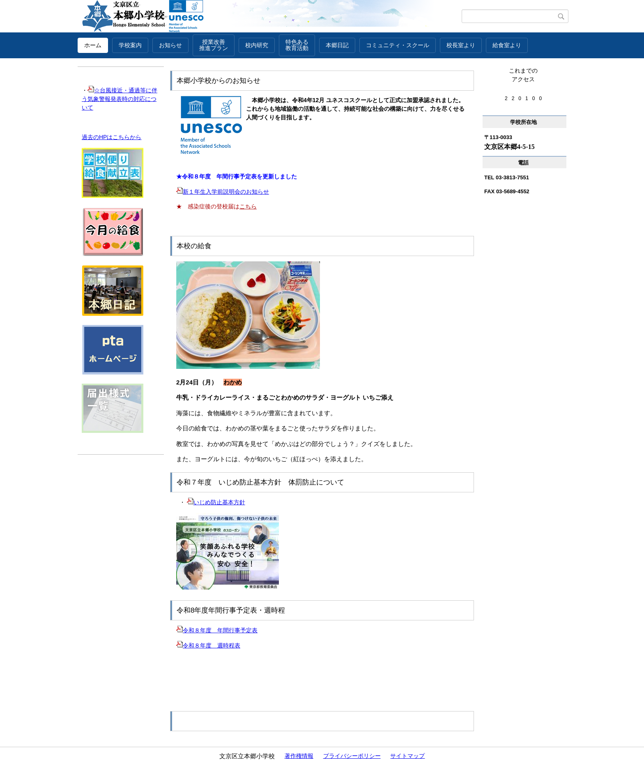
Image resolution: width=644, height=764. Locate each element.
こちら (248, 206)
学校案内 (130, 45)
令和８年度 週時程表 (208, 645)
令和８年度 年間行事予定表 (217, 630)
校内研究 (256, 45)
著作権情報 (299, 756)
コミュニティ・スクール (397, 45)
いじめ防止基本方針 (216, 502)
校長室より (460, 45)
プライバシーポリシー (352, 756)
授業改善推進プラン (213, 45)
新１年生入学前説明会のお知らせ (222, 191)
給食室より (506, 45)
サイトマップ (407, 756)
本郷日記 (337, 45)
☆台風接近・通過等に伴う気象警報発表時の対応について (119, 99)
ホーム (92, 45)
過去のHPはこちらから (111, 137)
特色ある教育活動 (296, 45)
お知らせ (170, 45)
